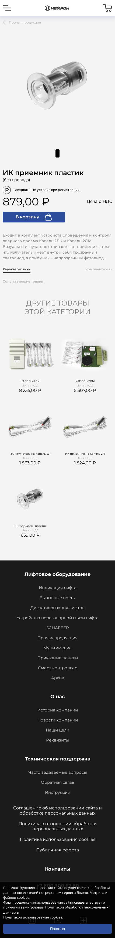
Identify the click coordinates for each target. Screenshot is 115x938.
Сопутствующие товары (23, 281)
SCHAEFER (57, 627)
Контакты (57, 869)
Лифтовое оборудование (58, 574)
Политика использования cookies (57, 839)
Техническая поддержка (57, 759)
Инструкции (57, 792)
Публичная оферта (57, 849)
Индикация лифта (57, 587)
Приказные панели (57, 657)
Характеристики (16, 269)
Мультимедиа (57, 647)
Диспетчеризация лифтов (57, 607)
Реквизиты (57, 740)
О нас (57, 697)
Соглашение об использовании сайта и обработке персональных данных (57, 810)
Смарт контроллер (57, 667)
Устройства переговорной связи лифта (58, 617)
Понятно (57, 929)
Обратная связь (57, 782)
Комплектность (98, 269)
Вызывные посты (58, 597)
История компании (57, 710)
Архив (57, 677)
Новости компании (57, 720)
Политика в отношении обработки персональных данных (58, 826)
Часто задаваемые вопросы (57, 772)
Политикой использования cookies (32, 917)
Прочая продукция (57, 637)
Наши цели (57, 730)
